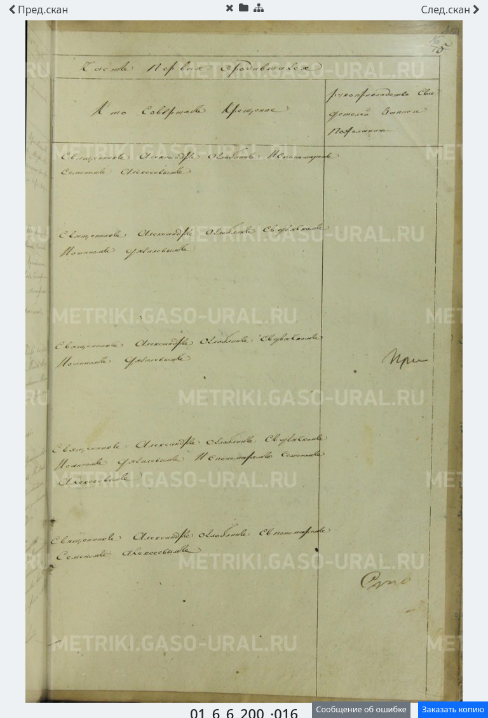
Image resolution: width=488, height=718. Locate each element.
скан (38, 10)
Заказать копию (453, 709)
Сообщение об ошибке (361, 709)
